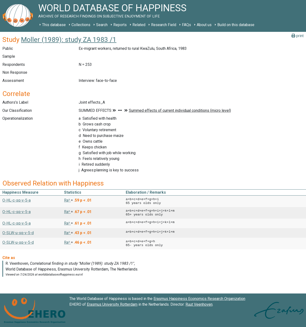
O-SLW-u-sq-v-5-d (18, 233)
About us (204, 25)
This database (54, 25)
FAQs (186, 25)
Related (138, 25)
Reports (120, 25)
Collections (80, 25)
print (297, 36)
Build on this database (235, 25)
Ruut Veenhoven (199, 304)
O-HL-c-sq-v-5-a (16, 200)
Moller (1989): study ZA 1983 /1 (68, 40)
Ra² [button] (67, 200)
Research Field (163, 25)
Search (102, 25)
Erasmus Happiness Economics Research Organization (199, 298)
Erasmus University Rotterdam (112, 304)
